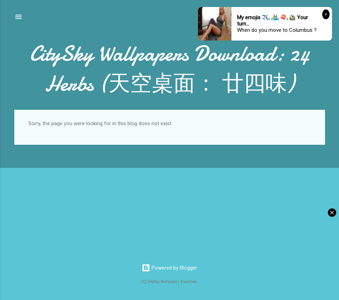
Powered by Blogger (169, 268)
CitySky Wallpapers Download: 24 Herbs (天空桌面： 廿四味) (170, 68)
